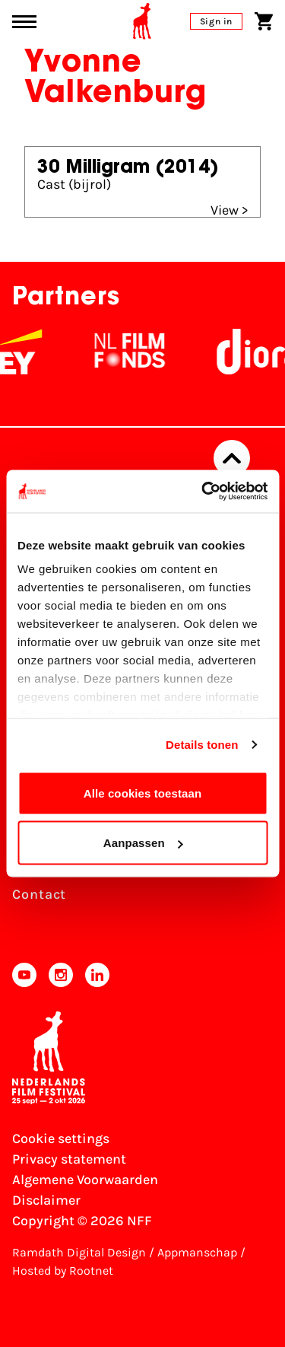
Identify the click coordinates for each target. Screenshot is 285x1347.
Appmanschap (197, 1252)
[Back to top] (232, 458)
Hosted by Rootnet (62, 1270)
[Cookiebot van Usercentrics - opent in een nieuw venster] (203, 492)
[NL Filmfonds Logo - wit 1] (136, 351)
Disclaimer (46, 1200)
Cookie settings (60, 1138)
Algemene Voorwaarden (85, 1179)
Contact (39, 894)
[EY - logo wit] (27, 351)
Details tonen (202, 744)
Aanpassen (143, 842)
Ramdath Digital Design (79, 1252)
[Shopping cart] (264, 21)
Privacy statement (69, 1159)
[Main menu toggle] (24, 21)
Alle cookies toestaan (143, 792)
